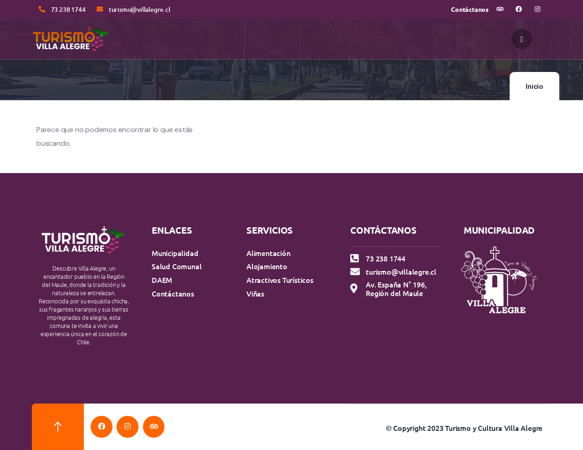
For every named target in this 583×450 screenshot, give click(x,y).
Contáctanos (470, 9)
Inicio (534, 86)
